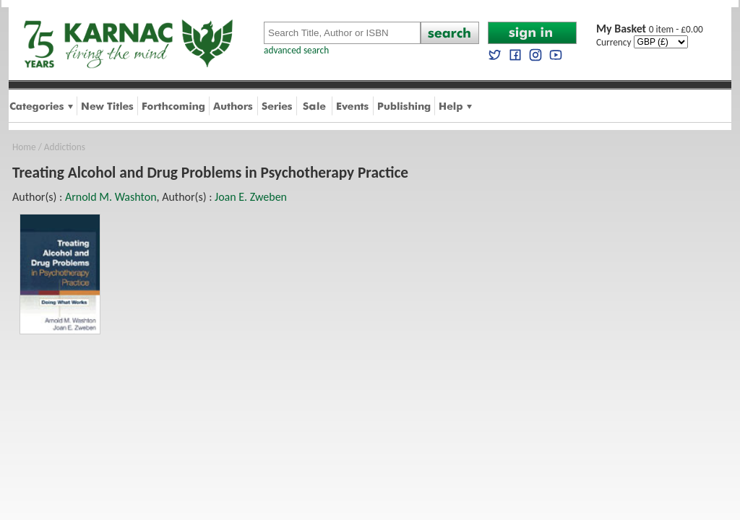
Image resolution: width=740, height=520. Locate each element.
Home (24, 147)
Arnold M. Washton (111, 197)
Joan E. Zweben (251, 197)
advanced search (296, 50)
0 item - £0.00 (649, 29)
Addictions (64, 147)
